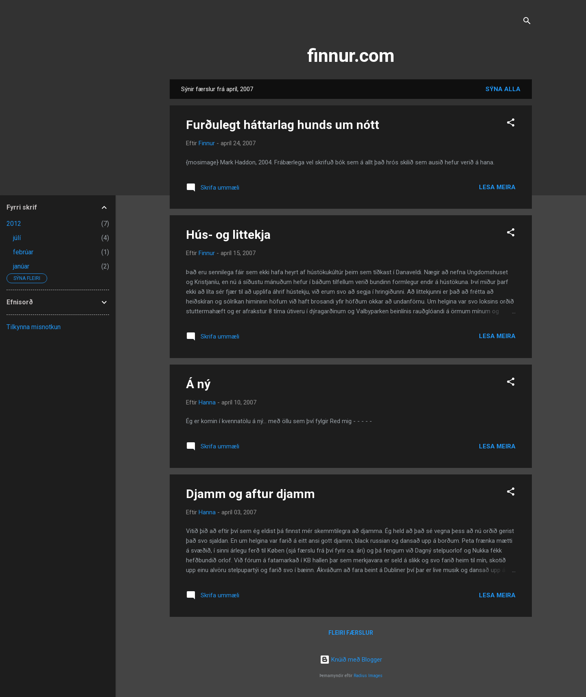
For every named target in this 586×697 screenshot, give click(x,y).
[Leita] (527, 22)
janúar (21, 266)
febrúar (23, 252)
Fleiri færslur (350, 632)
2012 (14, 223)
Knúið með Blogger (351, 659)
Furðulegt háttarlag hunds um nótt (282, 125)
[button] (511, 124)
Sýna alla (502, 89)
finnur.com (350, 55)
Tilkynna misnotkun (34, 327)
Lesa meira (497, 187)
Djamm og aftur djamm (250, 494)
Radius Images (368, 675)
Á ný (198, 384)
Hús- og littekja (228, 234)
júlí (17, 238)
